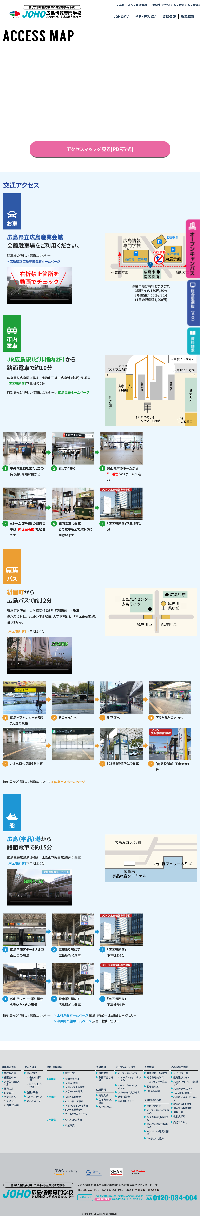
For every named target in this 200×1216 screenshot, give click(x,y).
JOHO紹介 (122, 16)
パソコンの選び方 (182, 1092)
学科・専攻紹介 (146, 16)
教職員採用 (179, 1116)
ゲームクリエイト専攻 (76, 1113)
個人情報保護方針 (183, 1108)
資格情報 (169, 16)
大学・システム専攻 (75, 1087)
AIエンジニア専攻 (74, 1101)
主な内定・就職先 (105, 1101)
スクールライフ (34, 1096)
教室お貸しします (182, 1104)
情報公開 (178, 1112)
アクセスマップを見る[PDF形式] (100, 148)
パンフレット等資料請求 (158, 1133)
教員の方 (183, 5)
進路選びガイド (181, 1077)
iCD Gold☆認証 (35, 1086)
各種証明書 (13, 1105)
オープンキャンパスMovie (127, 1087)
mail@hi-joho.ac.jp (147, 1190)
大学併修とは (72, 1079)
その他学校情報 (179, 1067)
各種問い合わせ (152, 1100)
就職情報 (188, 16)
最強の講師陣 (35, 1079)
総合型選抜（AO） (156, 1077)
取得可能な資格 (106, 1079)
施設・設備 (32, 1092)
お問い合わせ (154, 1106)
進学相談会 (124, 1096)
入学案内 (149, 1067)
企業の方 (9, 1092)
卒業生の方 (10, 1096)
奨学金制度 (153, 1086)
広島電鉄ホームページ (72, 392)
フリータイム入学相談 (129, 1092)
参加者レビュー (126, 1100)
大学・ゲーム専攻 (74, 1091)
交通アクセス (180, 1122)
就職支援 (103, 1095)
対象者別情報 (9, 1067)
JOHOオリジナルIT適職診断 (185, 1083)
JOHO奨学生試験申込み (157, 1126)
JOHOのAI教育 (73, 1097)
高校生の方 (125, 5)
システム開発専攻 (74, 1109)
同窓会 (10, 1101)
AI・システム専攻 (73, 1119)
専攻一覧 (70, 1073)
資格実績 (103, 1073)
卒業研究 (70, 1125)
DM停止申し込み (155, 1138)
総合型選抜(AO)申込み (158, 1119)
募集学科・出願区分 (157, 1073)
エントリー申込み (158, 1081)
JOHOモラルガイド (183, 1088)
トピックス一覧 (180, 1073)
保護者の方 (142, 5)
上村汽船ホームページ (72, 1015)
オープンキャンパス (125, 1067)
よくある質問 (153, 1090)
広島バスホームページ (68, 781)
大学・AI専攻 (71, 1083)
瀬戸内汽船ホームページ (74, 1021)
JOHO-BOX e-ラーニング (185, 1098)
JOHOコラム (105, 1106)
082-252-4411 (91, 1190)
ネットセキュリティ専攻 (76, 1105)
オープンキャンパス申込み (131, 1079)
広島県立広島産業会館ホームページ (33, 261)
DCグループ (34, 1100)
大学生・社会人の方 (163, 5)
